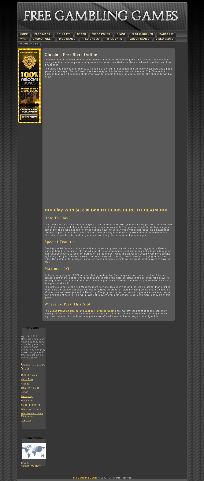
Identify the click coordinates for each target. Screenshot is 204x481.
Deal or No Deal (30, 388)
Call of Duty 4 (29, 375)
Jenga (24, 392)
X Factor (26, 420)
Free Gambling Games (85, 478)
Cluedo (25, 383)
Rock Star (27, 400)
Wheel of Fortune (31, 409)
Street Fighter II (30, 404)
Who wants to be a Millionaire (32, 415)
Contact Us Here (31, 465)
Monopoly (27, 396)
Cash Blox (27, 379)
